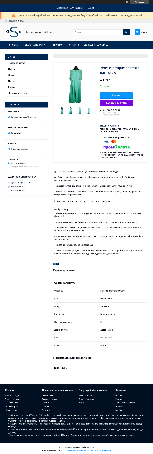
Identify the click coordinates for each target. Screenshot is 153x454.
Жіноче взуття (11, 406)
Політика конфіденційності (100, 450)
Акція (91, 8)
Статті (11, 75)
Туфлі (81, 403)
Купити (116, 95)
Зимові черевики (49, 399)
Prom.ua (90, 447)
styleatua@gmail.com (20, 182)
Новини (11, 69)
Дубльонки (47, 403)
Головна (13, 45)
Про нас (58, 45)
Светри (45, 406)
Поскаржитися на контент (77, 450)
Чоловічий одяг (12, 395)
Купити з (116, 103)
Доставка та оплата (96, 45)
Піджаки (46, 410)
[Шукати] (126, 32)
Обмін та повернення (125, 403)
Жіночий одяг (11, 403)
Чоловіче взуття (12, 399)
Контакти (73, 45)
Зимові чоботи (85, 395)
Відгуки (11, 87)
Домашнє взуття (12, 410)
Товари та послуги (34, 45)
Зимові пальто (48, 395)
